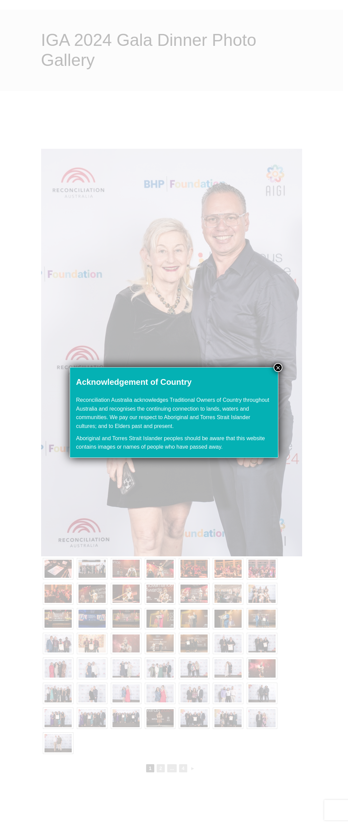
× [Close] (278, 367)
